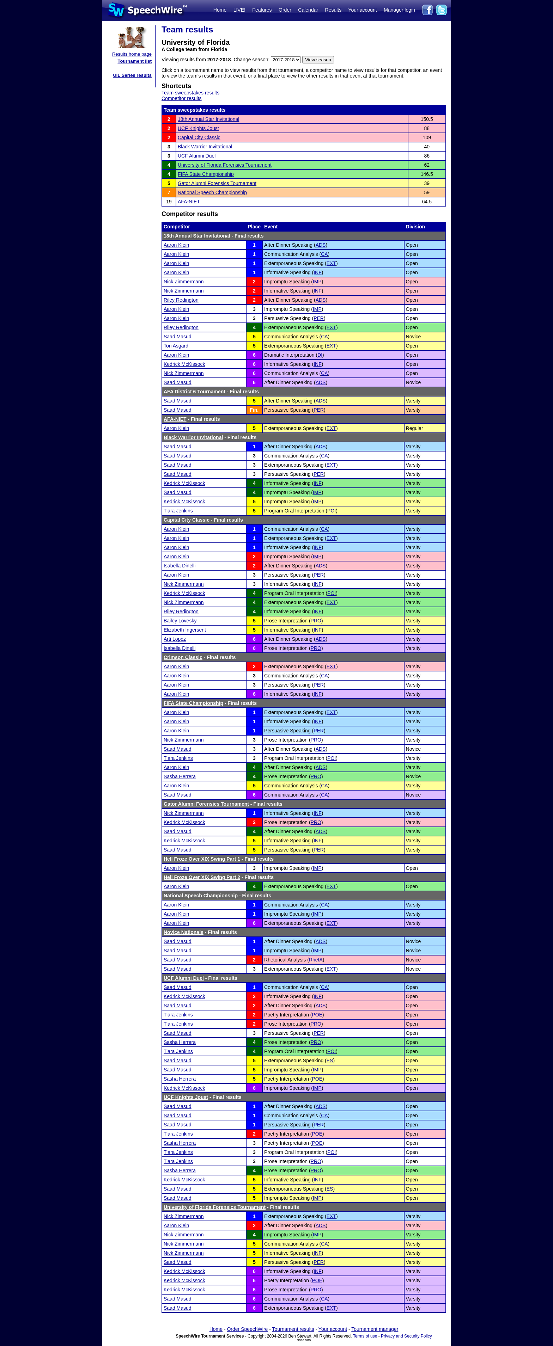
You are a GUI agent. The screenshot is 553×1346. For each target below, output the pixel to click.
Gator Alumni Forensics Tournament (217, 183)
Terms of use (365, 1336)
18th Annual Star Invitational (208, 119)
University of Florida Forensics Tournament (225, 165)
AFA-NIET (189, 201)
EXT (331, 263)
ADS (321, 245)
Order (285, 10)
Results (333, 10)
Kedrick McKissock (184, 364)
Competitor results (182, 98)
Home (219, 10)
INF (318, 272)
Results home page (132, 54)
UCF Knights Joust (198, 128)
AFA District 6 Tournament (194, 391)
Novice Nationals (183, 932)
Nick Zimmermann (184, 281)
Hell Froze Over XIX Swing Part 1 (202, 859)
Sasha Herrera (180, 776)
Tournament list (134, 61)
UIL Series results (132, 75)
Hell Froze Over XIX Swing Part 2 (202, 877)
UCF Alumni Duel (196, 156)
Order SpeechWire (247, 1329)
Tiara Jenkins (178, 511)
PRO (316, 620)
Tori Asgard (176, 346)
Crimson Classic (183, 657)
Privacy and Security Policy (406, 1336)
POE (317, 1015)
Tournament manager (374, 1329)
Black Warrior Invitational (205, 146)
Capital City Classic (199, 137)
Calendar (308, 10)
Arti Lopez (175, 639)
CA (324, 254)
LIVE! (239, 10)
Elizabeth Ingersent (185, 630)
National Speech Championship (212, 192)
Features (262, 10)
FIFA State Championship (206, 174)
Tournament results (293, 1329)
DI (319, 355)
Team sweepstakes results (190, 93)
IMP (317, 281)
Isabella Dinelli (179, 565)
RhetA (316, 960)
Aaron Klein (176, 245)
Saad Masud (178, 336)
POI (331, 511)
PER (319, 318)
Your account (362, 10)
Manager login (399, 10)
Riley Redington (181, 300)
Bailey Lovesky (180, 620)
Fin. (254, 410)
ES (330, 1060)
